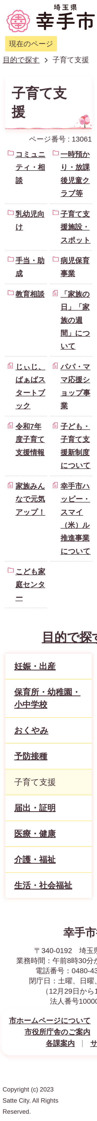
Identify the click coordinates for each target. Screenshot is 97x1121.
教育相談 (30, 294)
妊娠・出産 (35, 666)
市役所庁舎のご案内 (57, 1032)
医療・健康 (35, 833)
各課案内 (60, 1043)
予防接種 (30, 756)
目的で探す (21, 60)
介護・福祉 (35, 859)
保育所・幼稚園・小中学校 (47, 698)
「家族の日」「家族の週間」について (75, 320)
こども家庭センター (30, 585)
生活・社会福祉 (43, 885)
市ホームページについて (50, 1021)
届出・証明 (35, 808)
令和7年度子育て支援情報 (30, 439)
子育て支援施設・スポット (76, 227)
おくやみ (31, 730)
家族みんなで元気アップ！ (30, 499)
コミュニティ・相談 (31, 167)
